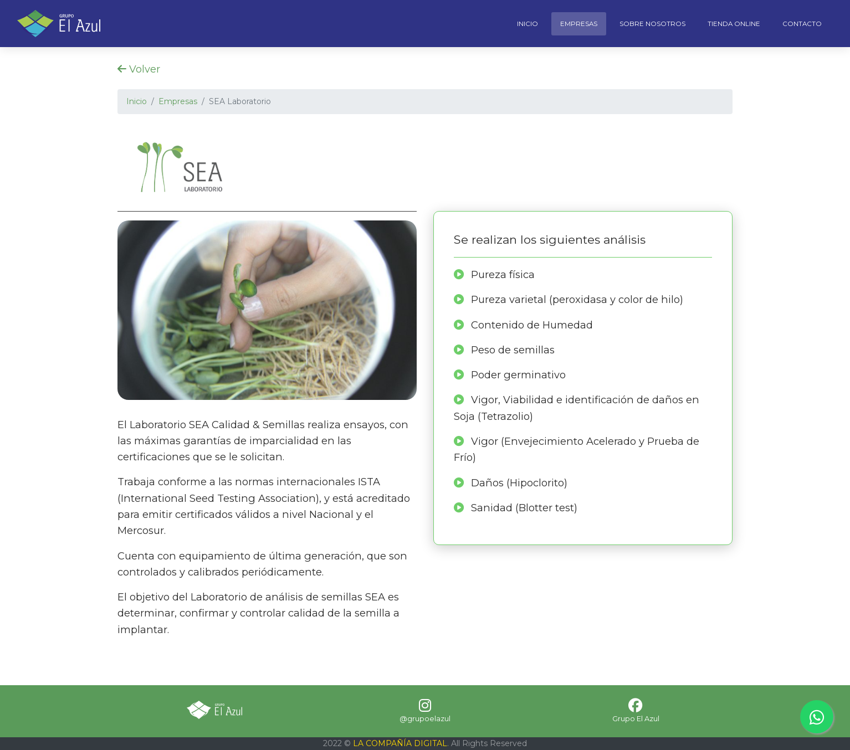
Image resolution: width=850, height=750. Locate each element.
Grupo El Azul (635, 719)
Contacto (802, 24)
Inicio (527, 24)
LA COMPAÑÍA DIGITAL (400, 743)
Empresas (578, 24)
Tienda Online (734, 24)
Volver (138, 69)
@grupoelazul (425, 719)
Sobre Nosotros (652, 24)
